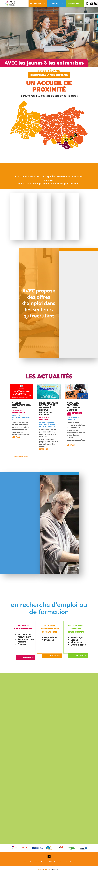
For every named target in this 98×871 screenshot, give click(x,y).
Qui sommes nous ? (74, 4)
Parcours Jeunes (36, 4)
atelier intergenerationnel (21, 405)
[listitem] (26, 120)
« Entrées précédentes (34, 456)
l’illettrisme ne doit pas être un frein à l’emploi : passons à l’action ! (48, 408)
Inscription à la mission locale (49, 75)
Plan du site (27, 862)
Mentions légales (40, 862)
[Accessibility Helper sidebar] (95, 4)
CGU (50, 862)
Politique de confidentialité (64, 862)
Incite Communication (44, 869)
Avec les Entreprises (55, 5)
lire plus (16, 437)
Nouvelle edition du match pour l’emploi (74, 406)
